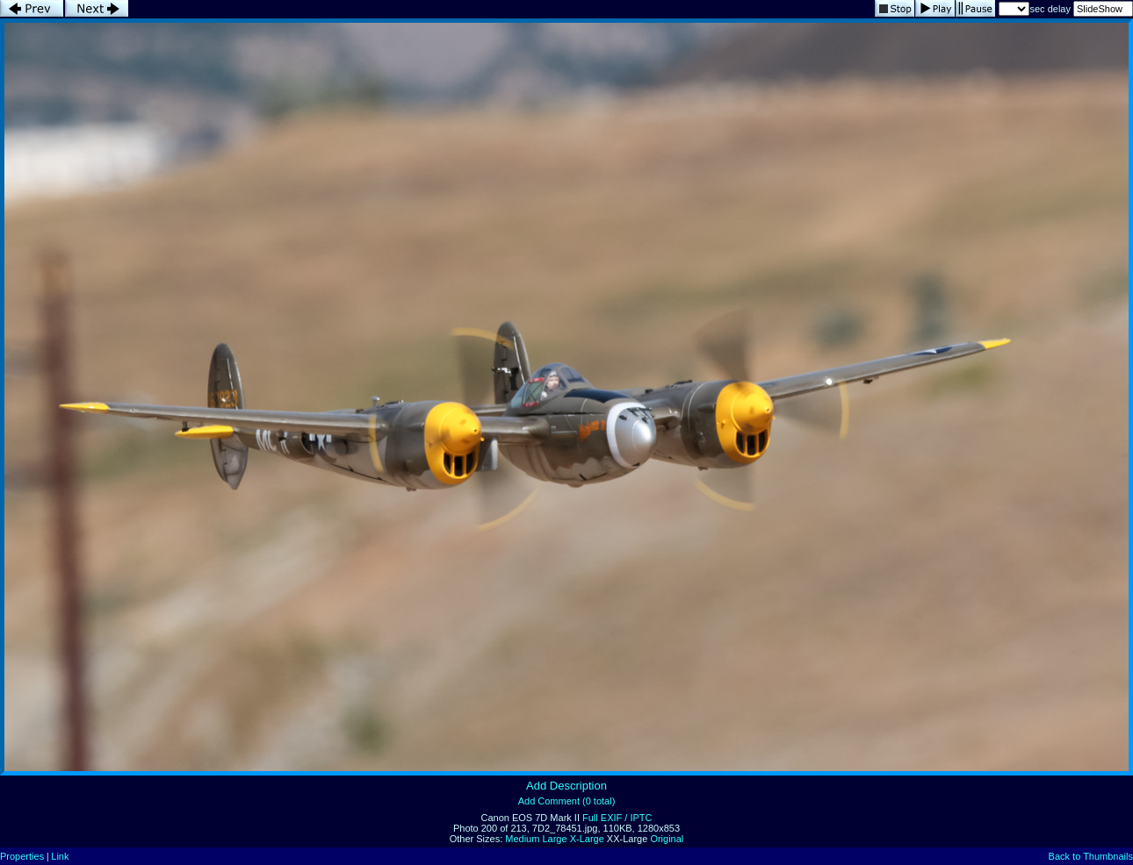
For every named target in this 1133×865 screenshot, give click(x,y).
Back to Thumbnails (1091, 856)
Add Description (566, 785)
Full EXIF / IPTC (617, 817)
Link (60, 856)
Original (666, 838)
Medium (522, 838)
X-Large (587, 838)
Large (554, 838)
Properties (22, 856)
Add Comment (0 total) (567, 801)
